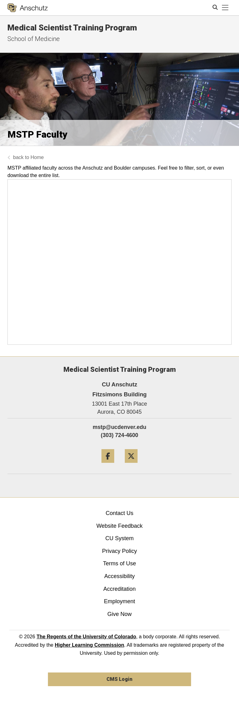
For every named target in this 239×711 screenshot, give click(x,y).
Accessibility (119, 576)
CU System (119, 538)
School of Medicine (33, 39)
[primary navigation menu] (225, 8)
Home (37, 157)
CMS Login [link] (119, 679)
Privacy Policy (119, 551)
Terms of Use (119, 563)
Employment (119, 601)
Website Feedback (119, 526)
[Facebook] (108, 465)
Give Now (119, 614)
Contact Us (119, 513)
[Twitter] (131, 465)
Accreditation (119, 589)
